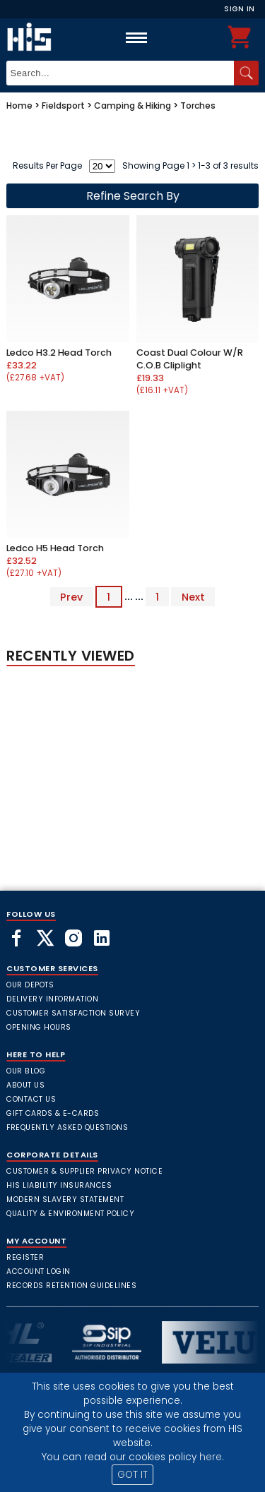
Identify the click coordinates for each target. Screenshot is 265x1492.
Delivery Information (52, 999)
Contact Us (31, 1099)
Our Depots (30, 985)
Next (193, 596)
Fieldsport (63, 106)
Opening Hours (38, 1027)
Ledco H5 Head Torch (55, 548)
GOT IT (132, 1474)
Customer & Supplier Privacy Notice (84, 1171)
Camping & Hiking (132, 106)
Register (25, 1257)
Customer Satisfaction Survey (73, 1013)
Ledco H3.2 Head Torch (59, 353)
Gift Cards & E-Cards (52, 1113)
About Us (25, 1085)
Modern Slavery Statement (65, 1199)
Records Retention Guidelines (71, 1285)
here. (211, 1457)
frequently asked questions (67, 1127)
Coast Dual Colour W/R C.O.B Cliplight (189, 359)
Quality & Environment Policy (70, 1213)
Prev (71, 596)
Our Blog (25, 1071)
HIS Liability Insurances (59, 1185)
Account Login (38, 1271)
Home (19, 106)
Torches (198, 106)
